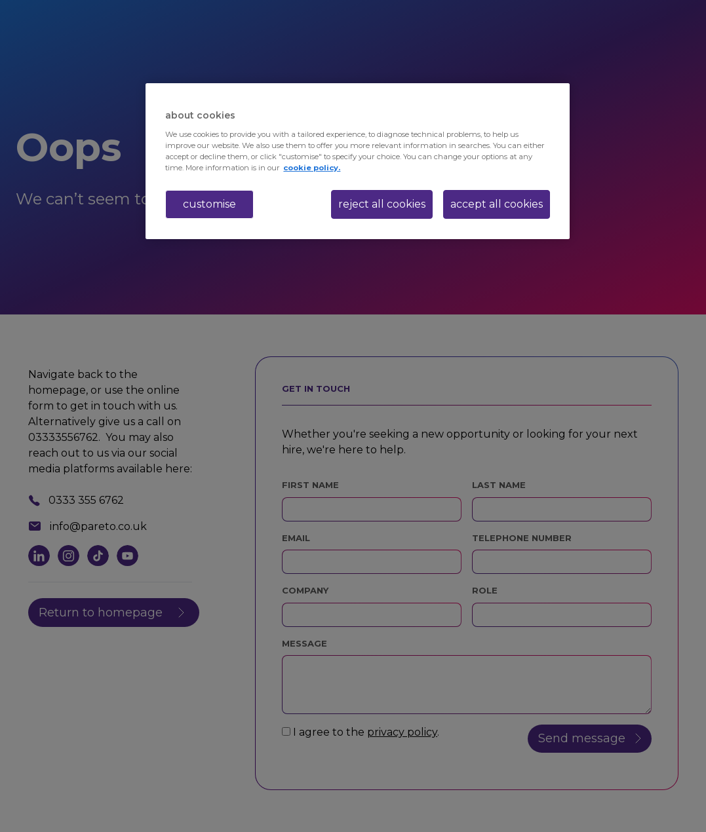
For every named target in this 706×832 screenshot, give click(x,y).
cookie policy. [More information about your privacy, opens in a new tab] (311, 167)
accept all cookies (496, 204)
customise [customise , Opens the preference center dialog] (209, 204)
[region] (357, 161)
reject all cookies (381, 204)
